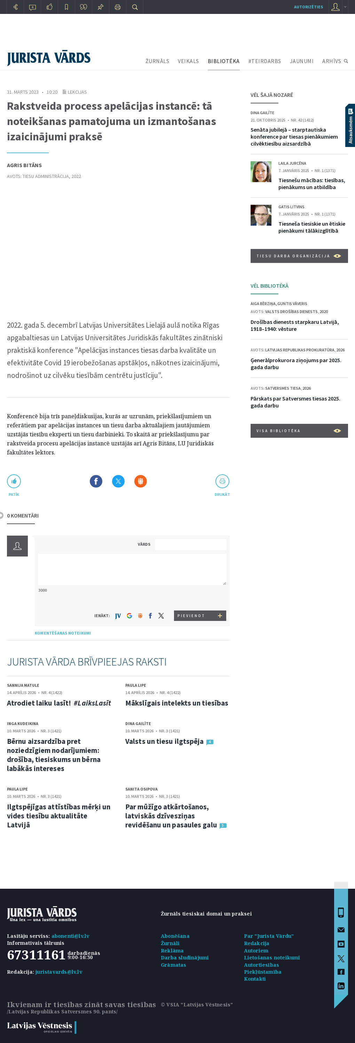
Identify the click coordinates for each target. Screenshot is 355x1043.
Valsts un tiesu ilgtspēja (164, 741)
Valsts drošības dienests (291, 311)
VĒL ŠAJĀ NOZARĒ (272, 94)
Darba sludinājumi (185, 957)
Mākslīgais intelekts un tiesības (176, 703)
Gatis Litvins (291, 206)
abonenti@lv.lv (70, 936)
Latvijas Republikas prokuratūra (299, 349)
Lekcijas (77, 92)
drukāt (222, 494)
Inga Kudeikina (22, 723)
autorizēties (308, 6)
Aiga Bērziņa (263, 303)
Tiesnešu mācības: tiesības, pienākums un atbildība (311, 183)
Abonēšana (175, 936)
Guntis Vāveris (292, 303)
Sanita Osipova (141, 789)
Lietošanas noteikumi (272, 957)
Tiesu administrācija (46, 176)
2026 (340, 349)
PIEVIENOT (191, 615)
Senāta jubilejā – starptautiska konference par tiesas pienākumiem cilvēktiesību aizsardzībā (294, 136)
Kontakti (255, 978)
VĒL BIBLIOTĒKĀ (270, 285)
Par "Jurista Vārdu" (269, 936)
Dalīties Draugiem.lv (140, 481)
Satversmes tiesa (283, 388)
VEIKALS (188, 60)
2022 (76, 176)
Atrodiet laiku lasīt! (59, 703)
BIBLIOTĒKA (224, 60)
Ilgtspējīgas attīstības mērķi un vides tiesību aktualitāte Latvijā (58, 816)
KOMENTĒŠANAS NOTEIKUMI (63, 633)
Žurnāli (170, 943)
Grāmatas (174, 965)
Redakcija (257, 943)
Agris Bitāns (24, 165)
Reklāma (172, 950)
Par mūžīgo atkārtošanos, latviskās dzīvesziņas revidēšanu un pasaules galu (171, 816)
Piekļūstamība (263, 971)
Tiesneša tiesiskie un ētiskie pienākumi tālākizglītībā (311, 227)
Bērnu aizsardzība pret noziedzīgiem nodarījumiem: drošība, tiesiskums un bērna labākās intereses (54, 755)
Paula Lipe (135, 685)
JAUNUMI (302, 60)
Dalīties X (118, 481)
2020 (324, 311)
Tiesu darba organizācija (299, 256)
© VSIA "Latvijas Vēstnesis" (197, 1004)
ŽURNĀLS (157, 60)
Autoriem (256, 950)
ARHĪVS (331, 60)
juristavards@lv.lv (59, 971)
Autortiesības (261, 965)
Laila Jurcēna (292, 163)
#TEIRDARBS (264, 60)
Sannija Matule (23, 685)
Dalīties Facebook (96, 481)
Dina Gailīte (138, 723)
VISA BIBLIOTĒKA (299, 430)
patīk (14, 494)
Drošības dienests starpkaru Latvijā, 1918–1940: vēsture (295, 325)
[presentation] (191, 597)
